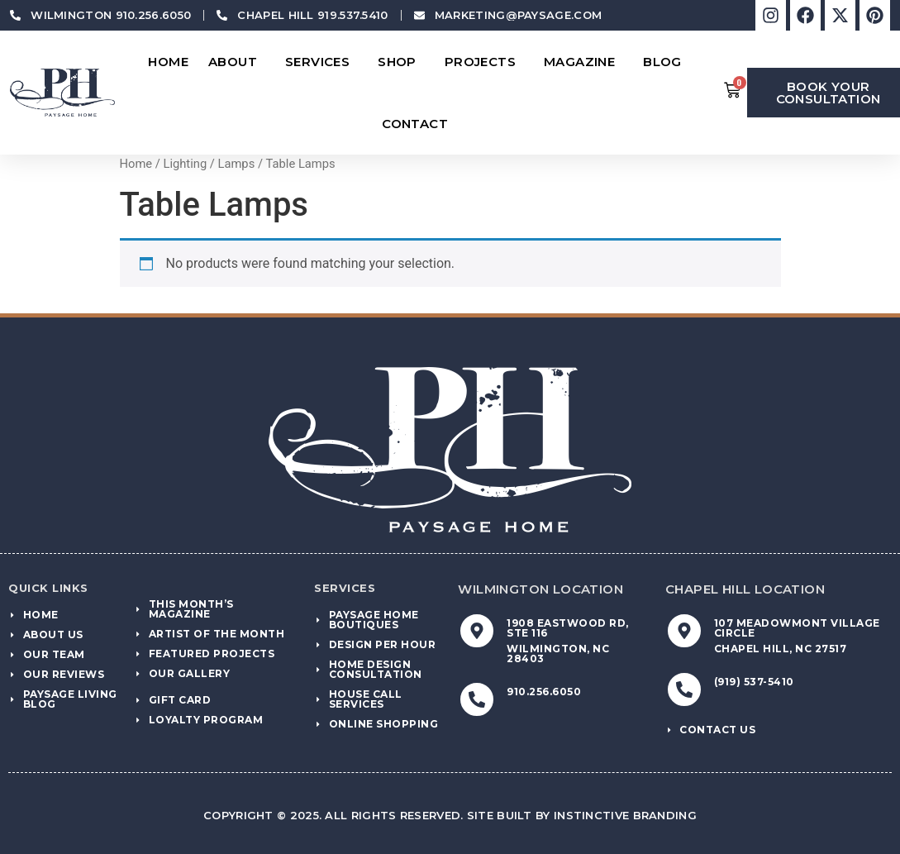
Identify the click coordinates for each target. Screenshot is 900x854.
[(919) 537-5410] (684, 689)
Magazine (583, 62)
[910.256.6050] (477, 699)
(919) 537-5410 (754, 681)
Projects (484, 62)
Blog (666, 62)
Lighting (185, 163)
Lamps (236, 163)
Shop (401, 62)
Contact (419, 124)
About (236, 62)
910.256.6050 (544, 691)
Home (168, 61)
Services (321, 62)
